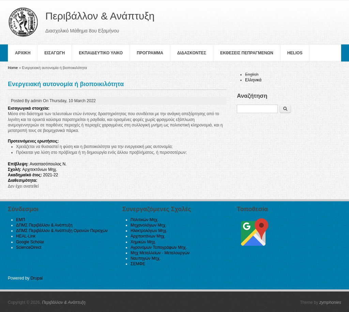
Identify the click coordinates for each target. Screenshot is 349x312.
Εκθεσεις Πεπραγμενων (246, 53)
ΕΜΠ (20, 219)
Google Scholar (30, 242)
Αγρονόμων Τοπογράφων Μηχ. (159, 247)
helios (295, 53)
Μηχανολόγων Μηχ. (149, 225)
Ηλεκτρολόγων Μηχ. (149, 230)
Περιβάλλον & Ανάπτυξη (64, 302)
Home (13, 68)
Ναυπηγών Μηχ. (146, 258)
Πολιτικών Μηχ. (144, 219)
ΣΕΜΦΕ (138, 263)
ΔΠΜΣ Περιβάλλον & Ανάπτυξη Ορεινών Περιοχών (62, 230)
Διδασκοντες (191, 53)
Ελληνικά (253, 80)
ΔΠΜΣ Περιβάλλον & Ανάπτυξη (44, 225)
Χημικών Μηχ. (143, 242)
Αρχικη (22, 53)
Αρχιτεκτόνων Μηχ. (39, 169)
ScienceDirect (28, 247)
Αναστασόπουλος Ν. (48, 164)
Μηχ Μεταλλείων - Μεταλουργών (160, 252)
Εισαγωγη (54, 53)
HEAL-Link (25, 236)
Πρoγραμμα (150, 53)
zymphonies (330, 302)
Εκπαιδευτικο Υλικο (101, 53)
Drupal (37, 278)
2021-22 (50, 175)
